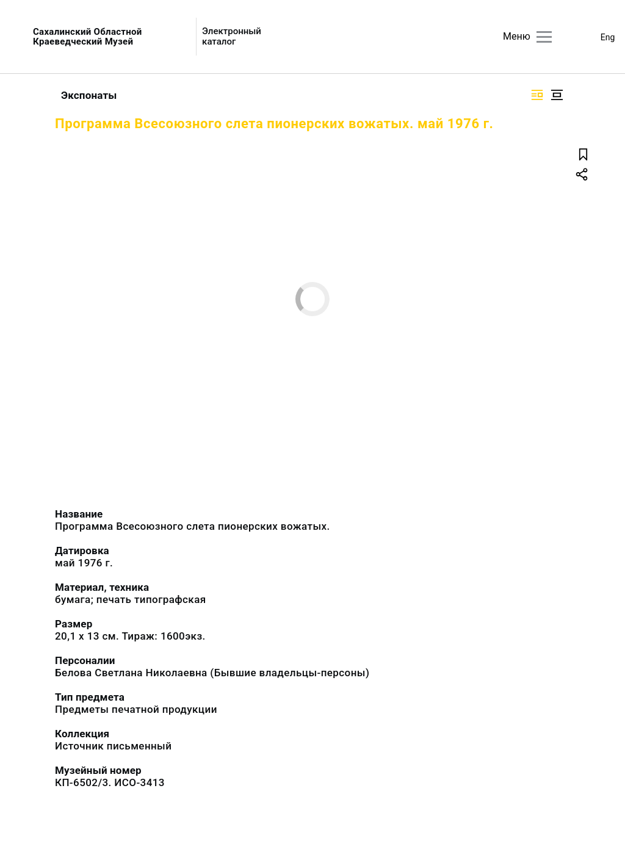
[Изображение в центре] (556, 95)
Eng (608, 37)
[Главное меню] (544, 37)
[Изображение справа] (537, 95)
